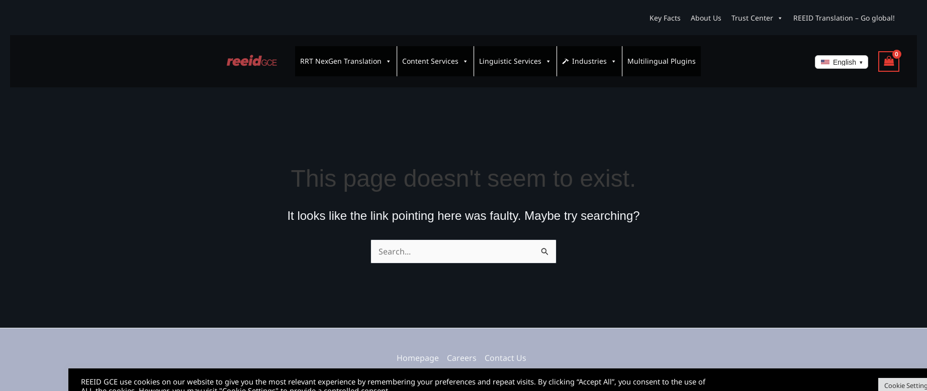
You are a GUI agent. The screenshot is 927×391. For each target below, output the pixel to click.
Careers (462, 348)
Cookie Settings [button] (839, 373)
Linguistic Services (515, 57)
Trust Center (757, 18)
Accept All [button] (894, 373)
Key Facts (665, 18)
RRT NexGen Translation (346, 57)
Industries (594, 57)
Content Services (435, 57)
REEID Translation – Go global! (844, 18)
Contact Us (505, 348)
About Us (706, 18)
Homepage (418, 348)
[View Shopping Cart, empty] (888, 57)
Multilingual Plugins (661, 56)
